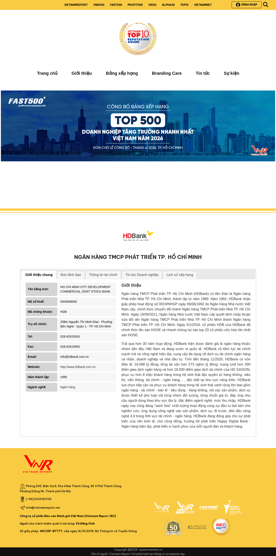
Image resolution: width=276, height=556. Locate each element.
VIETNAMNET (203, 4)
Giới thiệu (82, 73)
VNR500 (98, 4)
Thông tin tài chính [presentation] (103, 275)
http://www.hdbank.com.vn (78, 367)
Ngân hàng (67, 387)
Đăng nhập (246, 5)
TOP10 (184, 4)
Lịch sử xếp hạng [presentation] (179, 275)
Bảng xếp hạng (122, 73)
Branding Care (167, 73)
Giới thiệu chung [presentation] (39, 275)
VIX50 (152, 4)
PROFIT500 (135, 4)
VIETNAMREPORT (76, 4)
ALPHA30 (168, 4)
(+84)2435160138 (38, 499)
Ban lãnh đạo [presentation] (71, 275)
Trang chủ (47, 73)
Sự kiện (231, 73)
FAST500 (116, 4)
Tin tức (203, 73)
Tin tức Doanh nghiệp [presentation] (142, 275)
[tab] (39, 275)
